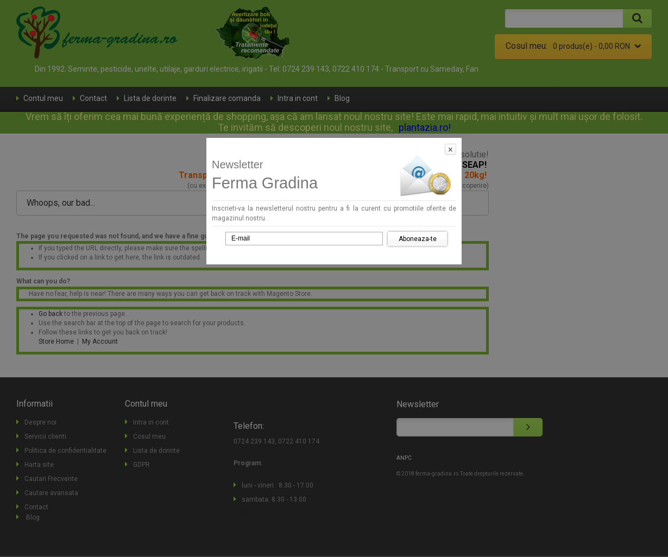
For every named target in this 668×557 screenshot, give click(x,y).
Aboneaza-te (418, 239)
